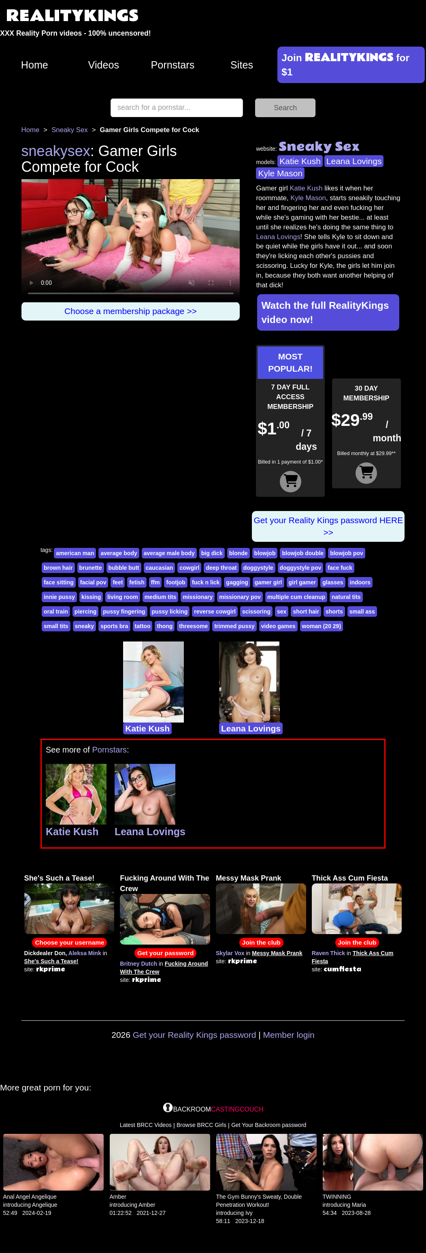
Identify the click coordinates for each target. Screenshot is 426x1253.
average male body (169, 553)
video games (278, 626)
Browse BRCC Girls (201, 1125)
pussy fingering (124, 611)
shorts (334, 611)
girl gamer (302, 582)
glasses (332, 582)
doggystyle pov (301, 567)
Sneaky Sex (69, 130)
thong (165, 626)
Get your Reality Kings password (194, 1034)
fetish (136, 582)
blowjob (265, 553)
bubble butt (124, 567)
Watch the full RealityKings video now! (325, 312)
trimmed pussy (234, 626)
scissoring (256, 611)
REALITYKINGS (72, 16)
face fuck (340, 567)
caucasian (159, 567)
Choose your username (69, 942)
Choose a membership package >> (130, 311)
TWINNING (337, 1196)
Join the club (261, 942)
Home (34, 65)
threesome (193, 626)
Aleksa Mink (84, 953)
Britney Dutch (138, 963)
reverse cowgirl (215, 611)
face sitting (59, 582)
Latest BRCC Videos (146, 1125)
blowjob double (303, 553)
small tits (56, 626)
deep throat (221, 567)
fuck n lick (205, 582)
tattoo (143, 626)
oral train (56, 611)
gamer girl (268, 582)
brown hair (58, 567)
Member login (289, 1034)
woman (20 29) (321, 626)
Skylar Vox (230, 953)
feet (118, 582)
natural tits (346, 597)
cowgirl (189, 567)
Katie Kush (300, 161)
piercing (85, 611)
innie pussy (59, 597)
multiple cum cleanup (296, 597)
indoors (360, 582)
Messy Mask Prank (248, 878)
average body (118, 553)
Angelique (44, 1205)
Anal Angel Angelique (30, 1196)
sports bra (114, 626)
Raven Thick (328, 953)
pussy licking (170, 611)
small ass (362, 611)
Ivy (249, 1213)
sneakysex (55, 151)
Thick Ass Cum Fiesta (350, 878)
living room (122, 597)
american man (75, 553)
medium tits (161, 597)
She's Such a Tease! (59, 878)
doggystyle (258, 567)
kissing (91, 597)
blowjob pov (346, 553)
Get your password (165, 952)
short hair (306, 611)
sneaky (84, 626)
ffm (155, 582)
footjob (175, 582)
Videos (103, 65)
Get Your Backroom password (268, 1125)
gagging (237, 582)
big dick (212, 553)
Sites (241, 65)
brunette (90, 567)
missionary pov (240, 597)
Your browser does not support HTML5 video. (130, 240)
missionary (198, 597)
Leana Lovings (354, 161)
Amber (118, 1196)
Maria (359, 1205)
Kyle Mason (280, 173)
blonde (238, 553)
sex (281, 611)
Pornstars (173, 65)
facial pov (93, 582)
